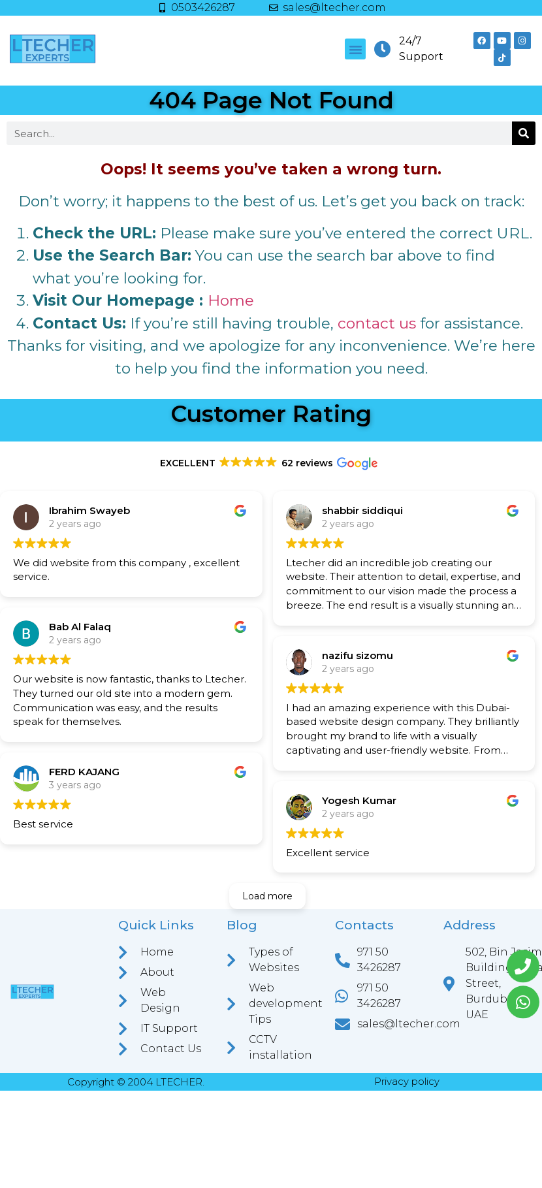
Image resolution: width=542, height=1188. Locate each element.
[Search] (523, 133)
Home (231, 300)
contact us (377, 323)
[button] (355, 49)
